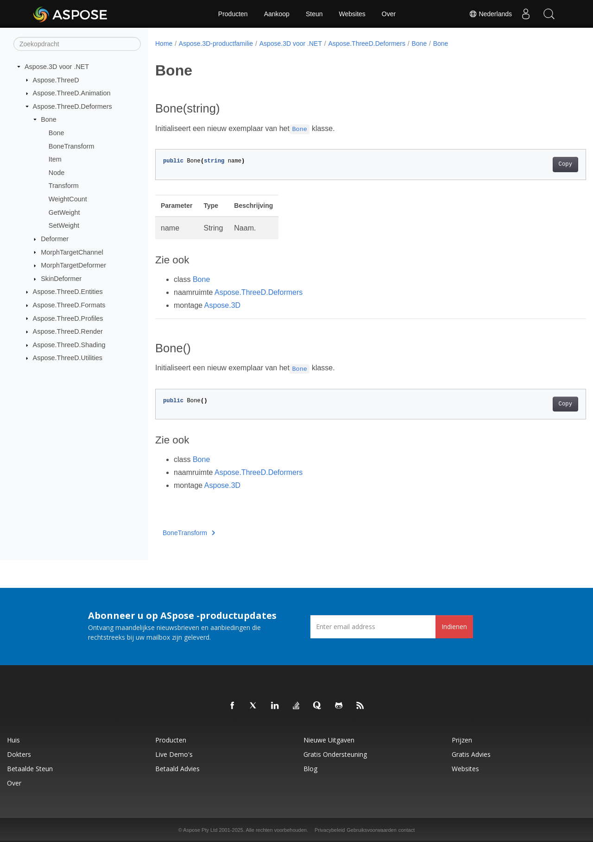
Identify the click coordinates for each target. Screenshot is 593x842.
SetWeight (64, 225)
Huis (13, 740)
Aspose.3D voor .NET (57, 66)
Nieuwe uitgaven (328, 740)
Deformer (55, 239)
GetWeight (64, 212)
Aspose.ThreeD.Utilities (67, 358)
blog (310, 768)
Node (56, 172)
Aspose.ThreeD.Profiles (68, 318)
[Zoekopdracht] (77, 44)
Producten (233, 14)
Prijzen (462, 740)
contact (406, 830)
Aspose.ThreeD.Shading (69, 345)
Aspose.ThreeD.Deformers (72, 106)
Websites (352, 14)
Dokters (19, 754)
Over (389, 14)
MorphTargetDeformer (73, 265)
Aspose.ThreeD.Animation (72, 93)
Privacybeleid (330, 830)
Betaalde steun (30, 768)
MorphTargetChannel (72, 252)
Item (55, 159)
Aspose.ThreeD (56, 79)
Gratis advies (471, 754)
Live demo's (174, 754)
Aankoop (277, 14)
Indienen (454, 626)
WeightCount (68, 199)
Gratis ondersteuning (335, 754)
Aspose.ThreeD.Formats (69, 305)
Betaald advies (177, 768)
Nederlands (490, 14)
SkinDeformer (61, 278)
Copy (535, 164)
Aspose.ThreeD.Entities (68, 291)
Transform (64, 185)
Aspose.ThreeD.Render (68, 331)
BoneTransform (72, 146)
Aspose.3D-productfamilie (216, 43)
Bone (49, 119)
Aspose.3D (222, 305)
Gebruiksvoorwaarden (372, 830)
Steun (314, 14)
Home (163, 43)
